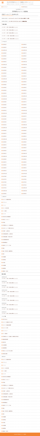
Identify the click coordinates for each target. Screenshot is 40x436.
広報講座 (4, 256)
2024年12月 (25, 61)
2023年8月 (4, 84)
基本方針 (4, 342)
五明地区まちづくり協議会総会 (8, 225)
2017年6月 (24, 179)
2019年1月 (4, 153)
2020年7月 (4, 133)
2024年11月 (5, 64)
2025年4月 (4, 58)
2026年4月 (4, 44)
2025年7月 (24, 53)
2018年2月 (24, 167)
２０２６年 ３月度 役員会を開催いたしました (10, 282)
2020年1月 (24, 136)
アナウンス (5, 202)
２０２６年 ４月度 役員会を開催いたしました (10, 27)
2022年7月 (24, 101)
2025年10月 (25, 50)
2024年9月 (4, 67)
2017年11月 (5, 173)
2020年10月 (25, 127)
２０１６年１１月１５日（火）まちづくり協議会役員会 (17, 21)
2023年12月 (5, 78)
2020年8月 (24, 130)
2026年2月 (4, 47)
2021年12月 (25, 110)
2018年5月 (4, 164)
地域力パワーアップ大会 (7, 245)
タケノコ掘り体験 (6, 368)
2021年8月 (4, 116)
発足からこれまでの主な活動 (7, 350)
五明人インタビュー (6, 219)
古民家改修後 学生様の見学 (7, 236)
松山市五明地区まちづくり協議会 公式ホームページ (20, 2)
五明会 (4, 222)
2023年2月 (4, 93)
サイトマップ (5, 330)
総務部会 (4, 268)
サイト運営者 (5, 333)
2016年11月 (5, 190)
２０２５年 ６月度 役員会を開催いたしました (10, 313)
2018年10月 (25, 156)
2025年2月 (4, 61)
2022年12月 (5, 96)
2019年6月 (24, 144)
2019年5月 (4, 147)
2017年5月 (4, 182)
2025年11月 (5, 50)
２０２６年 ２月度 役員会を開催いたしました (10, 287)
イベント (4, 205)
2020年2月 (4, 136)
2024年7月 (24, 67)
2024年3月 (24, 73)
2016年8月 (24, 193)
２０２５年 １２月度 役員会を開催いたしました (10, 35)
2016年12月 (25, 187)
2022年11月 (25, 96)
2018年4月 (24, 164)
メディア (4, 213)
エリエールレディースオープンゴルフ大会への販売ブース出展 (18, 18)
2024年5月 (24, 70)
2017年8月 (24, 176)
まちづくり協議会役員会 (7, 199)
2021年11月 (5, 113)
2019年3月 (4, 150)
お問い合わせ (5, 319)
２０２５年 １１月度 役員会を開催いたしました (10, 38)
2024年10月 (25, 64)
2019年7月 (4, 144)
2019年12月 (5, 139)
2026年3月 (24, 44)
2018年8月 (24, 159)
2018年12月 (25, 153)
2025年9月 (4, 53)
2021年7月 (24, 116)
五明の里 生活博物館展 (6, 216)
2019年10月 (25, 139)
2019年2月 (24, 150)
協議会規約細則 (5, 339)
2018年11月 (5, 156)
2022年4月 (4, 107)
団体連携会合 (5, 242)
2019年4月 (24, 147)
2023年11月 (25, 78)
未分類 (4, 262)
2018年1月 (4, 170)
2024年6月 (4, 70)
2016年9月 (4, 193)
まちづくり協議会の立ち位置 (7, 322)
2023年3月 (24, 90)
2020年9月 (4, 130)
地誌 (3, 248)
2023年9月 (24, 81)
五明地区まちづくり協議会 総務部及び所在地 (10, 336)
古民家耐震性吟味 (6, 239)
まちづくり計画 (5, 327)
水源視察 (4, 265)
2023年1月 (24, 93)
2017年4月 (24, 182)
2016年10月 (25, 190)
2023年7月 (24, 84)
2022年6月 (4, 104)
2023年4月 (4, 90)
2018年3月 (4, 167)
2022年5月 (24, 104)
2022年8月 (4, 101)
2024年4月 (4, 73)
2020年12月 (25, 124)
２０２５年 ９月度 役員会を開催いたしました (10, 304)
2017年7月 (4, 179)
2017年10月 (25, 173)
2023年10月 (5, 81)
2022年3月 (24, 107)
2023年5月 (24, 87)
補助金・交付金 (5, 271)
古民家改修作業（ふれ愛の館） (8, 233)
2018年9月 (4, 159)
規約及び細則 (5, 353)
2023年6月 (4, 87)
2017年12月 (25, 170)
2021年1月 (4, 124)
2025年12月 (25, 47)
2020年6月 (24, 133)
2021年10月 (25, 113)
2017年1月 (4, 187)
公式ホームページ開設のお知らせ (8, 228)
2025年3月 (24, 58)
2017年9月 (4, 176)
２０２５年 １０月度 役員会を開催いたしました (10, 300)
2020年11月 (5, 127)
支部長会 (4, 259)
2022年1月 (4, 110)
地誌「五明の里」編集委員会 (7, 251)
